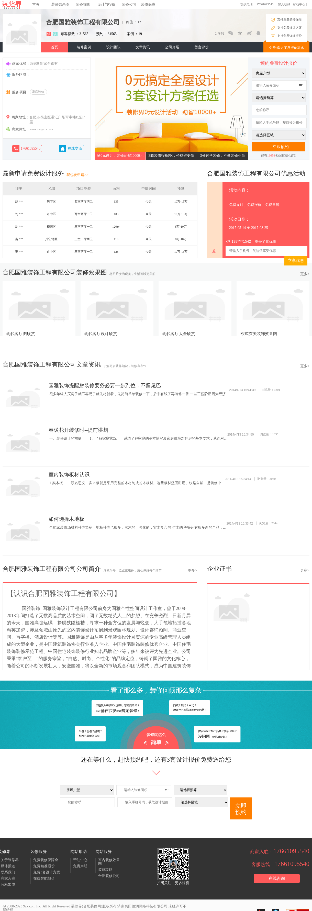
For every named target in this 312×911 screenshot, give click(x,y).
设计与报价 (106, 4)
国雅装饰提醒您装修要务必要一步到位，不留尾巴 (105, 385)
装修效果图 (60, 4)
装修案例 (84, 47)
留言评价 (201, 47)
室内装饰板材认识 (69, 474)
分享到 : (220, 33)
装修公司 (129, 4)
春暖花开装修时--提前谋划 (78, 430)
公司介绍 (172, 47)
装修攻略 (83, 4)
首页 (35, 4)
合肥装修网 (92, 906)
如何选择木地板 (66, 519)
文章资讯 (143, 47)
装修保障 (148, 4)
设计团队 (113, 47)
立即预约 (241, 809)
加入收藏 (284, 4)
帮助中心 (299, 4)
